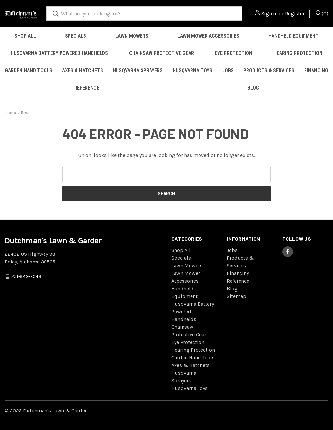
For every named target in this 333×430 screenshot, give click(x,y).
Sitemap (236, 296)
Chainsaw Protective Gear (161, 53)
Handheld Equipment (293, 36)
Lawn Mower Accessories (208, 36)
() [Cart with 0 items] (321, 13)
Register (295, 14)
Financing (238, 273)
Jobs (228, 70)
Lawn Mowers (131, 36)
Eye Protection (233, 53)
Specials (75, 36)
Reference (86, 88)
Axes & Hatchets (82, 70)
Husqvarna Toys (192, 70)
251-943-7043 (26, 276)
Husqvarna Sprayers (138, 70)
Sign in (269, 14)
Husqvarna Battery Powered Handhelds (59, 53)
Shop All (25, 36)
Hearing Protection (297, 53)
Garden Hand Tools (28, 70)
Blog (253, 88)
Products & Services (268, 70)
